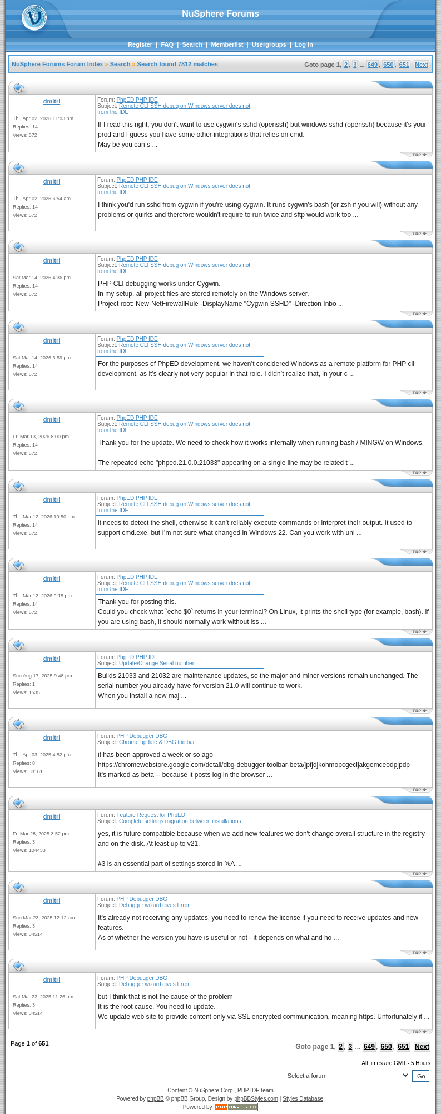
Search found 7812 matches (178, 64)
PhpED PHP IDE (136, 100)
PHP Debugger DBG (141, 736)
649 (373, 64)
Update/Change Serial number (156, 663)
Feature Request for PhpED (150, 815)
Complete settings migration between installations (180, 821)
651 (404, 64)
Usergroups (269, 44)
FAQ (167, 44)
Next (421, 64)
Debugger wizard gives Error (154, 905)
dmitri (52, 101)
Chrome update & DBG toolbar (157, 742)
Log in (304, 44)
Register (140, 44)
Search (192, 44)
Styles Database (303, 1099)
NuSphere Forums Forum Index (57, 64)
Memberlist (227, 44)
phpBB (155, 1099)
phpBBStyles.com (256, 1099)
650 (388, 64)
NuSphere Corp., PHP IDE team (234, 1090)
